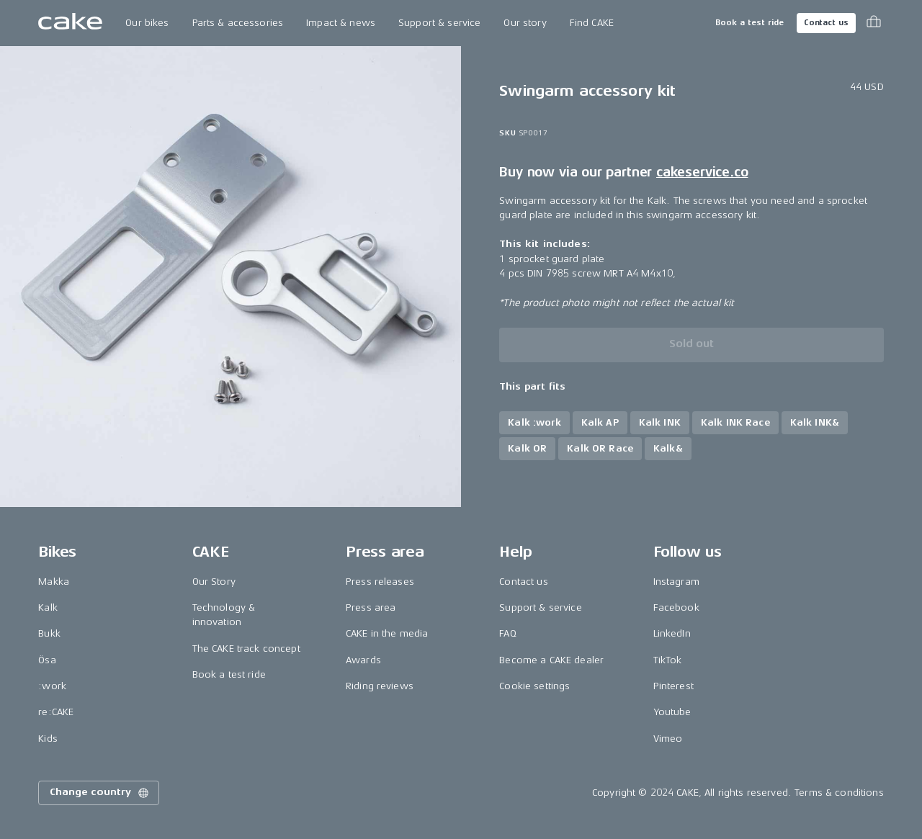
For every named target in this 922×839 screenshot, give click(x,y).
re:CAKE (55, 711)
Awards (363, 660)
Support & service (439, 22)
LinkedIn (672, 633)
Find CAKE (592, 22)
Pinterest (673, 686)
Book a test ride (749, 22)
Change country (100, 793)
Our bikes (147, 22)
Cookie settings (534, 686)
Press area (370, 607)
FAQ (507, 633)
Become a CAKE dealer (551, 660)
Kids (48, 738)
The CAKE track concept (246, 648)
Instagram (676, 581)
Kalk (48, 607)
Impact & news (340, 22)
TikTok (667, 660)
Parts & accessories (238, 22)
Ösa (46, 660)
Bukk (49, 633)
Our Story (214, 581)
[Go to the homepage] (70, 23)
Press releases (380, 581)
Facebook (676, 607)
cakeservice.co (702, 172)
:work (52, 686)
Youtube (672, 711)
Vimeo (668, 738)
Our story (524, 22)
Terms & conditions (839, 792)
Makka (53, 581)
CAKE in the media (387, 633)
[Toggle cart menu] (873, 23)
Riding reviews (379, 686)
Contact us (826, 22)
